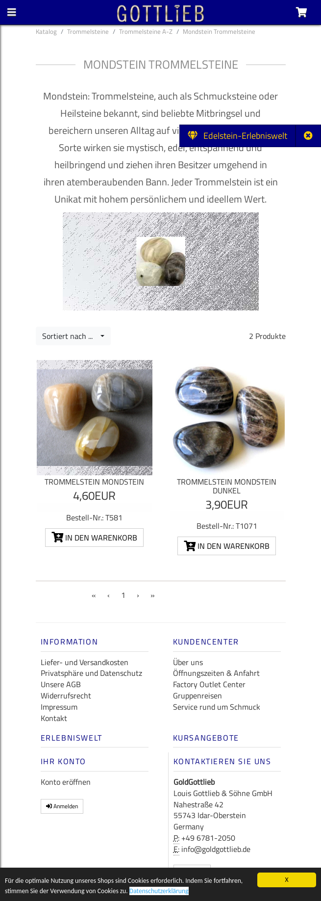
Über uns (188, 662)
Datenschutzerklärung (159, 892)
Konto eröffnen (66, 782)
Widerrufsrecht (66, 695)
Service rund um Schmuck (216, 707)
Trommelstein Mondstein (94, 482)
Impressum (59, 707)
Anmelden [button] (62, 806)
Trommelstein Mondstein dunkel (226, 486)
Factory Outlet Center (209, 684)
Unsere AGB (61, 684)
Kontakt (54, 718)
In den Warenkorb (94, 537)
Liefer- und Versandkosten (84, 662)
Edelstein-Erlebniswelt (237, 135)
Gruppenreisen (197, 695)
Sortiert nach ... (70, 336)
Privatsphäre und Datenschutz (91, 673)
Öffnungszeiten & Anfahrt (216, 673)
